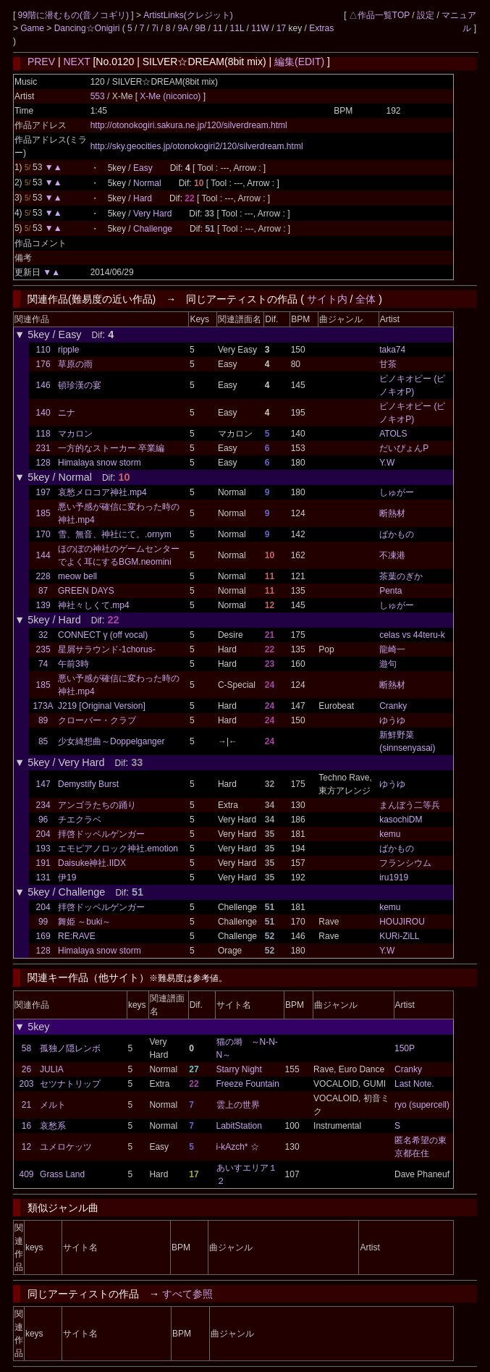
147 (43, 784)
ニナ (66, 413)
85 (43, 741)
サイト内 (327, 299)
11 (217, 28)
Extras (321, 28)
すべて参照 (187, 1294)
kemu (389, 834)
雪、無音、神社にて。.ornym (115, 534)
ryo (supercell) (421, 1105)
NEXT (76, 61)
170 (43, 534)
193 (43, 848)
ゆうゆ (392, 720)
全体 (365, 299)
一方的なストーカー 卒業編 (111, 448)
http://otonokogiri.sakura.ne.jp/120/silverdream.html (188, 125)
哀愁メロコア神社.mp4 (102, 492)
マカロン (75, 434)
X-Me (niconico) (171, 96)
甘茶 (388, 364)
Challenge (152, 229)
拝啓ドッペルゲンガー (101, 834)
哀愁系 (53, 1126)
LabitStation (239, 1126)
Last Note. (414, 1084)
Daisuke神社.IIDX (92, 863)
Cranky (393, 706)
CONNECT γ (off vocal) (103, 635)
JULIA (52, 1069)
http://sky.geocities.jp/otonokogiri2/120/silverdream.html (196, 146)
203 (26, 1084)
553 (97, 96)
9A (182, 28)
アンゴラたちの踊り (97, 805)
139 (43, 605)
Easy (143, 168)
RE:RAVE (77, 936)
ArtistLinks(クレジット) (187, 15)
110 (43, 350)
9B (200, 28)
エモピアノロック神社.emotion (118, 848)
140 (43, 413)
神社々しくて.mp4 (94, 605)
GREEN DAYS (86, 591)
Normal (147, 183)
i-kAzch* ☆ (237, 1147)
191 (43, 863)
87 (43, 591)
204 (43, 834)
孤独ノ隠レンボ (70, 1048)
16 (26, 1126)
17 (281, 28)
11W (260, 28)
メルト (53, 1105)
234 (43, 805)
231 (43, 448)
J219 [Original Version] (101, 706)
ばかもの (396, 534)
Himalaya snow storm (99, 463)
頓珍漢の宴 (79, 385)
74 (43, 664)
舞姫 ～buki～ (84, 922)
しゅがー (396, 492)
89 (43, 720)
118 (43, 434)
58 (26, 1048)
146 (43, 385)
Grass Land (62, 1174)
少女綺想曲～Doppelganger (111, 741)
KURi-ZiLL (399, 936)
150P (404, 1048)
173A (43, 706)
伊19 (67, 877)
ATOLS (393, 434)
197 (43, 492)
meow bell (77, 576)
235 (43, 649)
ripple (68, 350)
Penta (390, 591)
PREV (41, 61)
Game (33, 28)
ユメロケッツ (66, 1147)
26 (26, 1069)
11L (237, 28)
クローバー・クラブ (97, 720)
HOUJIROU (402, 922)
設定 (425, 15)
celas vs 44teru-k (412, 635)
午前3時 (73, 664)
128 (43, 463)
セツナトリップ (70, 1084)
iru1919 (393, 877)
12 (26, 1147)
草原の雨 (75, 364)
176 (43, 364)
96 (43, 820)
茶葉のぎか (401, 576)
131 (43, 877)
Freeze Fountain (247, 1084)
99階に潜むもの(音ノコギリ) (75, 15)
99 (43, 922)
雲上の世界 (238, 1105)
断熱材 (392, 513)
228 (43, 576)
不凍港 (392, 555)
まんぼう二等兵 (409, 805)
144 (43, 555)
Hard (142, 198)
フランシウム (405, 863)
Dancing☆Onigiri (88, 28)
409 (26, 1174)
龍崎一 (392, 649)
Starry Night (239, 1069)
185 (43, 513)
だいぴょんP (403, 448)
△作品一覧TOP (379, 15)
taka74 (392, 350)
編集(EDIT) (299, 61)
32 (43, 635)
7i (154, 28)
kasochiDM (400, 820)
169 (43, 936)
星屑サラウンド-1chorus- (107, 649)
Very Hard (152, 214)
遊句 (388, 664)
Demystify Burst (88, 784)
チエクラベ (79, 820)
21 (26, 1105)
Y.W (386, 463)
